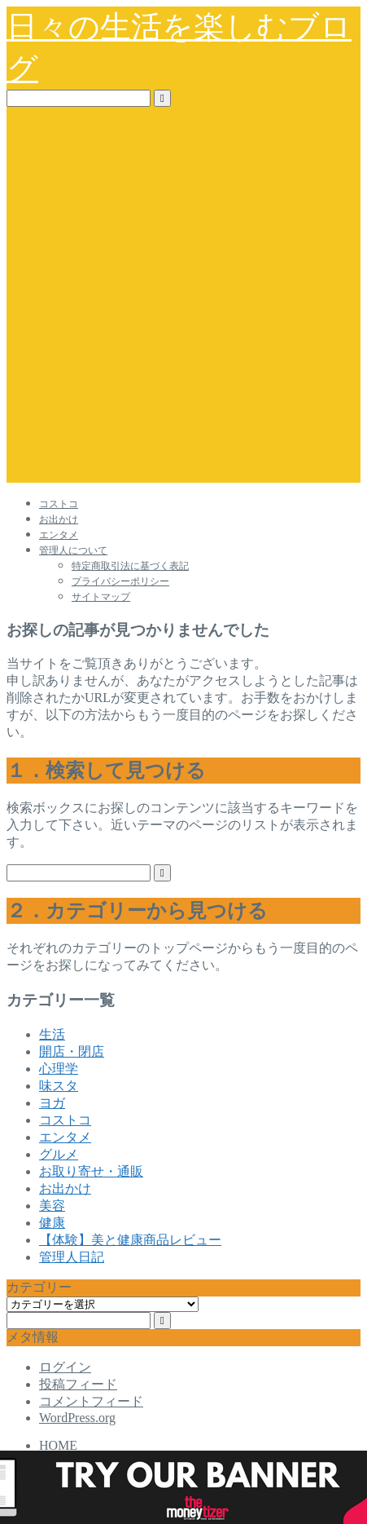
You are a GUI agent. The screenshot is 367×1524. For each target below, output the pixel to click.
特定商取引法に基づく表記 (130, 566)
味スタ (58, 1086)
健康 (52, 1223)
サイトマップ (101, 597)
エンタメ (58, 535)
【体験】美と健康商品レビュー (130, 1240)
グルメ (58, 1154)
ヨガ (52, 1103)
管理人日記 (71, 1257)
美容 (52, 1206)
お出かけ (58, 519)
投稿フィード (78, 1384)
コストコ (58, 504)
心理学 (58, 1069)
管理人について (73, 550)
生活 (52, 1034)
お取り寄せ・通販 (91, 1171)
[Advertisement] (183, 299)
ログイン (65, 1367)
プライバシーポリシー (120, 581)
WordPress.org (77, 1418)
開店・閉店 (71, 1051)
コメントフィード (91, 1401)
